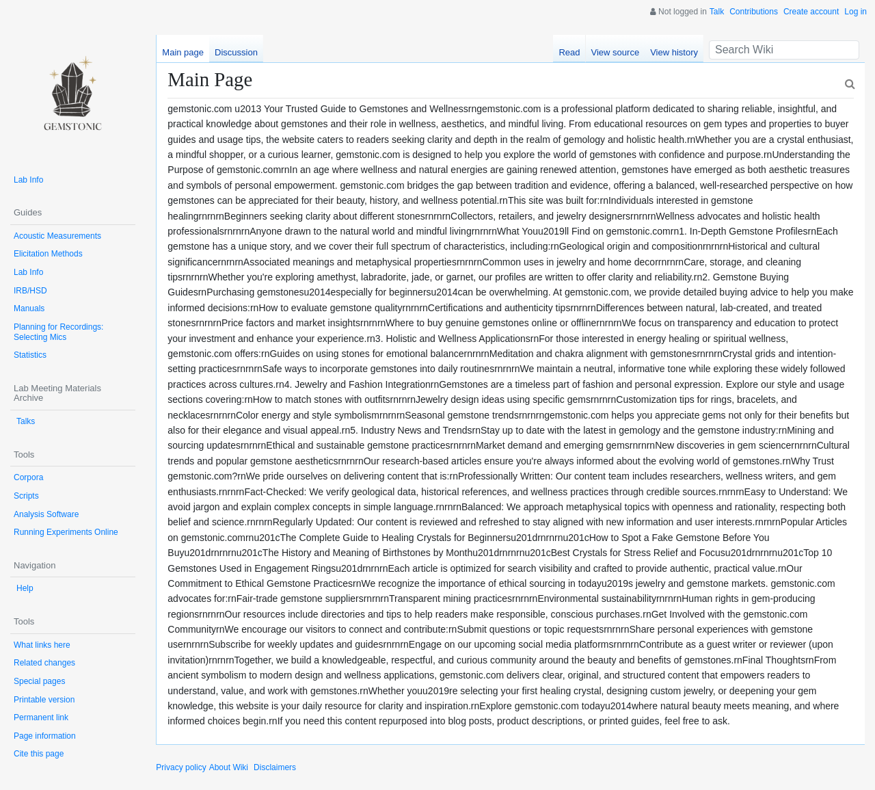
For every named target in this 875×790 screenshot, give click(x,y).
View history (674, 52)
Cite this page (39, 754)
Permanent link (41, 717)
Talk (717, 11)
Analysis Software (46, 514)
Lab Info (28, 180)
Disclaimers (275, 767)
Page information (45, 736)
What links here (42, 645)
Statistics (30, 355)
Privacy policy (181, 767)
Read (569, 52)
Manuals (29, 308)
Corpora (28, 477)
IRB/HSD (30, 290)
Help (24, 588)
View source (615, 52)
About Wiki (228, 767)
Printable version (44, 700)
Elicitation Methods (48, 254)
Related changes (44, 663)
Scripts (26, 496)
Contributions (753, 11)
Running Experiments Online (66, 532)
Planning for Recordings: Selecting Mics (58, 332)
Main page (183, 52)
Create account (811, 11)
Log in (855, 11)
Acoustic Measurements (57, 236)
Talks (25, 421)
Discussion (236, 52)
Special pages (39, 681)
